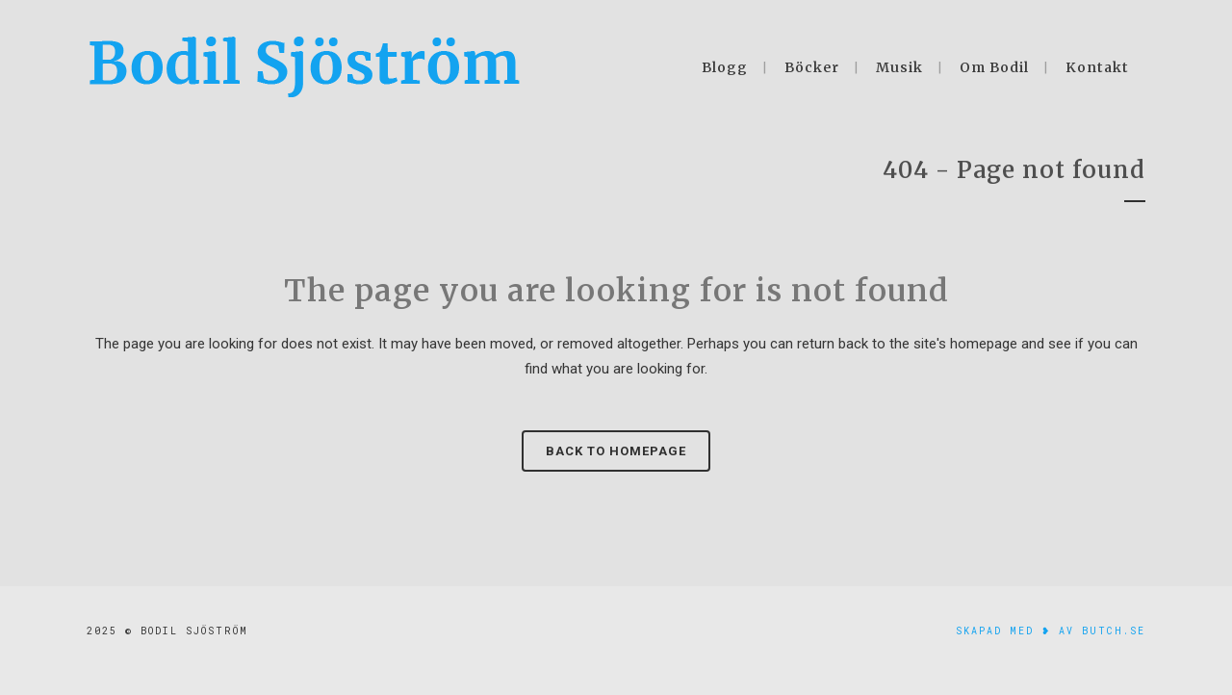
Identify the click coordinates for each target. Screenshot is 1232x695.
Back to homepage (616, 451)
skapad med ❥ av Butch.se (1050, 631)
